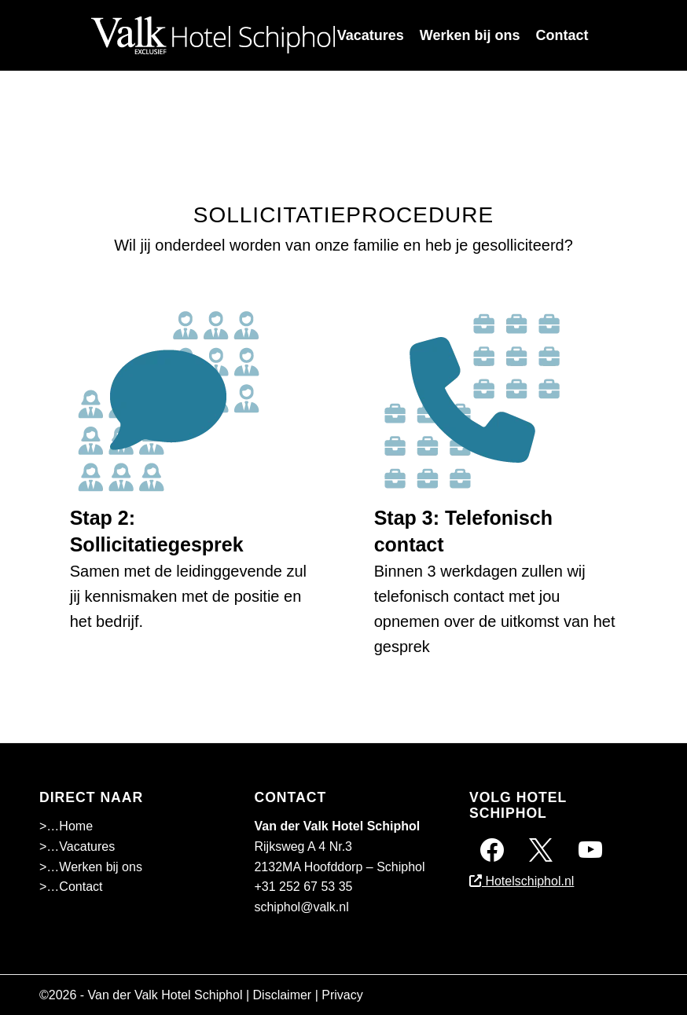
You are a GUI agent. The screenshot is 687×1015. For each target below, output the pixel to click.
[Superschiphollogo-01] (213, 35)
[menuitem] (370, 35)
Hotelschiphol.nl (521, 881)
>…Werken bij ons (90, 867)
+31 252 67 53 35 (303, 886)
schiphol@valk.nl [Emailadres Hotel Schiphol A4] (301, 907)
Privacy (341, 995)
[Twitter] (540, 849)
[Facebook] (492, 849)
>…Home (66, 826)
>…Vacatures (77, 846)
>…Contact (70, 886)
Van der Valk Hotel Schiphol (165, 995)
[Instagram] (590, 849)
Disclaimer (282, 995)
